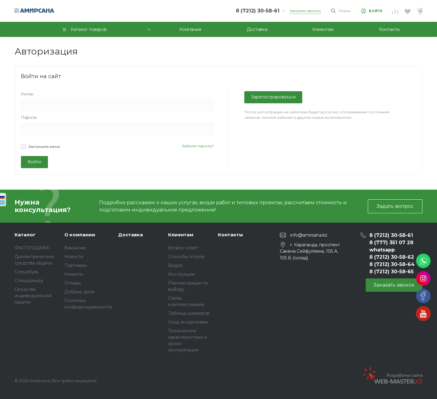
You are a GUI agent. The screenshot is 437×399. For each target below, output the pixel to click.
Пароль (29, 117)
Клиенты (73, 274)
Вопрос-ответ (183, 248)
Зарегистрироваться (273, 97)
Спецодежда (29, 280)
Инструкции (181, 274)
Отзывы (72, 283)
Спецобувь (27, 271)
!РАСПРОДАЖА (32, 248)
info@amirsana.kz (308, 235)
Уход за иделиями (188, 322)
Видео (175, 265)
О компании (79, 235)
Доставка (130, 235)
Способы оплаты (186, 256)
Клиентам (180, 235)
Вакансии (75, 248)
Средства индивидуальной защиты (33, 296)
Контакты (230, 235)
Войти (34, 162)
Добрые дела (79, 291)
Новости (73, 256)
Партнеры (75, 265)
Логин (27, 93)
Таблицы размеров (188, 313)
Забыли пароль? (198, 146)
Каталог (25, 235)
